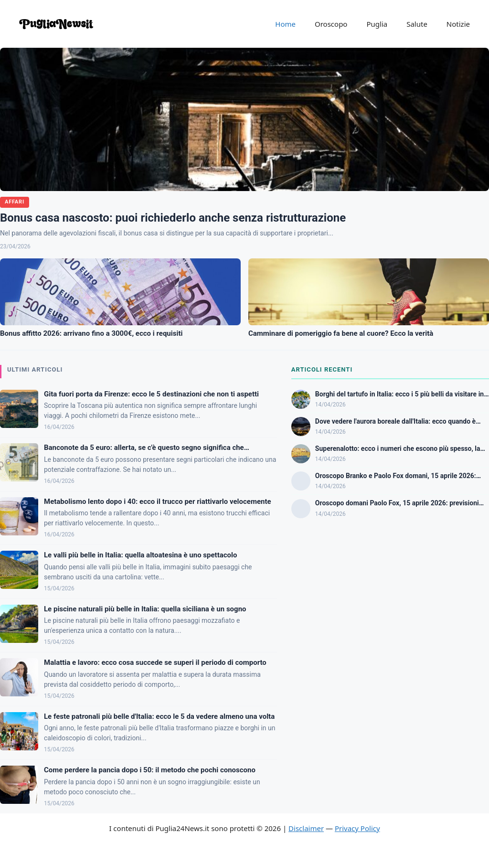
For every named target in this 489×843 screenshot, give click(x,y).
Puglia (376, 24)
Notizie (458, 24)
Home (285, 24)
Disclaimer (306, 828)
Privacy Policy (357, 828)
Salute (416, 24)
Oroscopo (331, 24)
